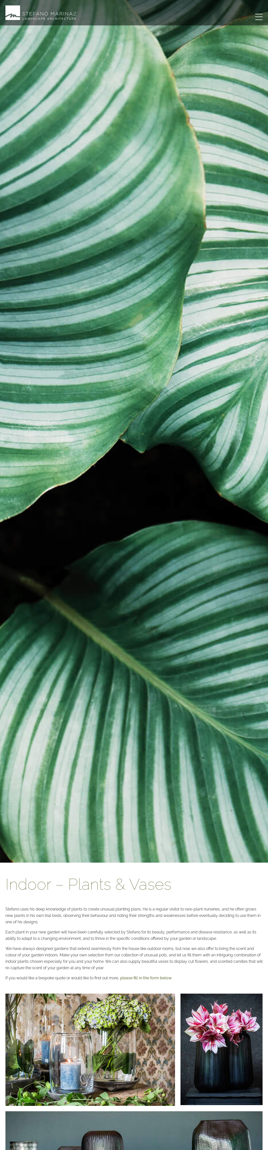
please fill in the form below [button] (146, 978)
